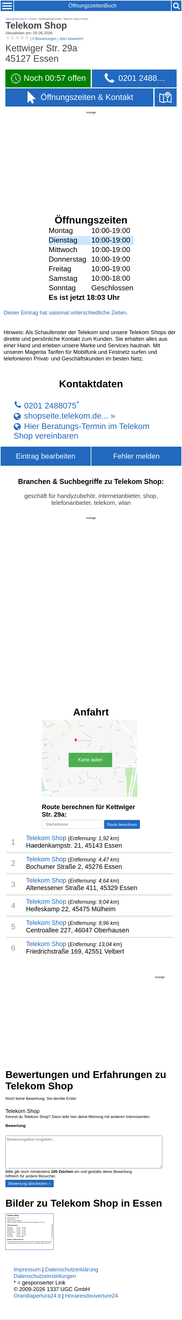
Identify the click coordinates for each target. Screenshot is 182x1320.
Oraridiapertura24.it (37, 1296)
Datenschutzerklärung (71, 1269)
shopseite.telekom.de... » (69, 416)
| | (44, 39)
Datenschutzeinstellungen (45, 1276)
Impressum (27, 1269)
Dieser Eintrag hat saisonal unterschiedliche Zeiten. (66, 312)
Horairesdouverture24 (91, 1296)
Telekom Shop (46, 838)
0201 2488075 (50, 405)
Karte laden (90, 759)
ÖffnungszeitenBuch (92, 6)
